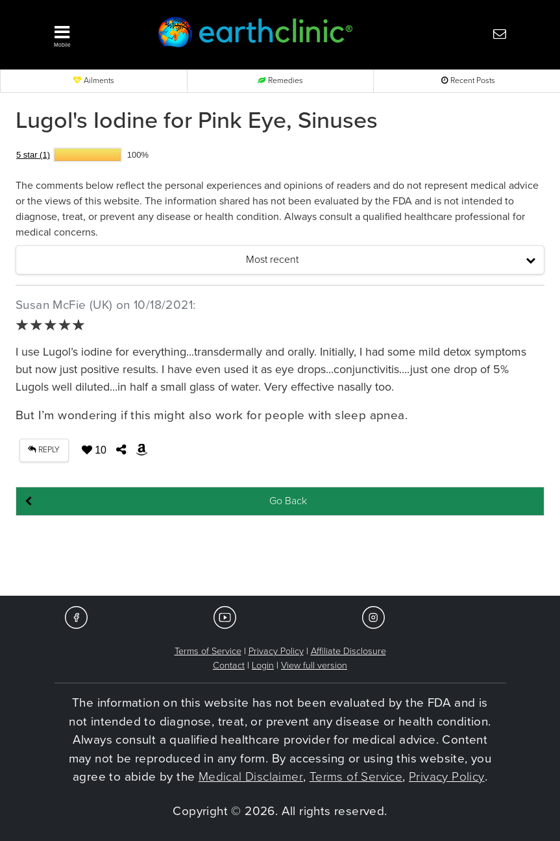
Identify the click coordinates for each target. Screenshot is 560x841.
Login (263, 665)
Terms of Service (208, 651)
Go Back (288, 500)
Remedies (280, 81)
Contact (229, 665)
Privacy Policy (276, 651)
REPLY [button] (44, 450)
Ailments (93, 81)
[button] (92, 33)
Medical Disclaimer (251, 777)
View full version (314, 665)
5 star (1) (33, 155)
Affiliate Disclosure (348, 651)
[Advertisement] (280, 556)
